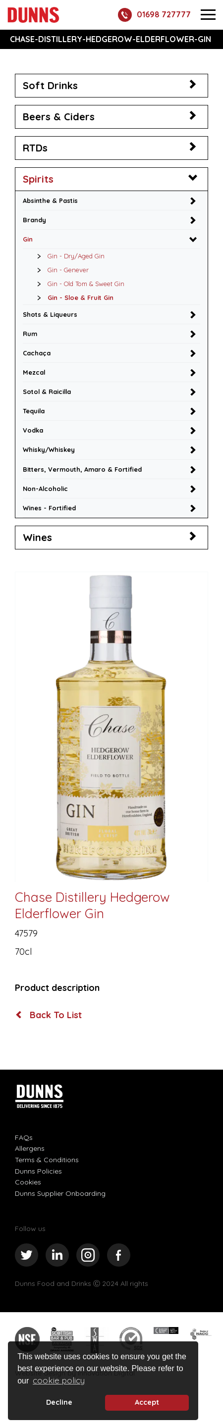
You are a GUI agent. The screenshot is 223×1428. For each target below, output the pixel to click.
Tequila (34, 411)
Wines (37, 537)
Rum (30, 334)
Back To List (48, 1015)
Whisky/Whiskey (49, 449)
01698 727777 (154, 15)
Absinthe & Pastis (50, 200)
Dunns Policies (38, 1171)
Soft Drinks (50, 85)
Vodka (33, 430)
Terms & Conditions (47, 1159)
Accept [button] (147, 1402)
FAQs (24, 1137)
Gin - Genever (60, 270)
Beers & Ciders (59, 116)
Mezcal (34, 372)
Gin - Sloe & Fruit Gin (72, 297)
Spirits (38, 179)
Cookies (28, 1182)
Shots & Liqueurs (50, 314)
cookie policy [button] (59, 1380)
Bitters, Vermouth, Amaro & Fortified (82, 469)
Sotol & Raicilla (47, 391)
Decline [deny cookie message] (59, 1402)
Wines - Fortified (49, 508)
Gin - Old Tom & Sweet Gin (78, 284)
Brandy (34, 220)
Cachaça (37, 353)
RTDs (35, 148)
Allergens (30, 1148)
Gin (28, 239)
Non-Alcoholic (45, 488)
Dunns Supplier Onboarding (60, 1193)
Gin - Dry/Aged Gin (68, 256)
